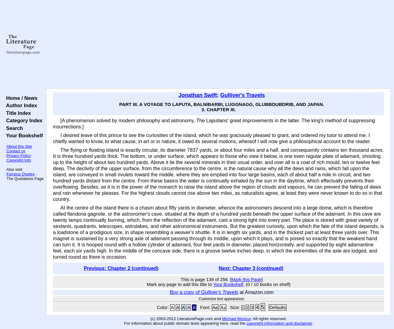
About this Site (19, 146)
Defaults (277, 307)
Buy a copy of (204, 292)
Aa (215, 307)
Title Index (17, 113)
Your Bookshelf (23, 135)
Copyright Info (18, 160)
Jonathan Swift (198, 95)
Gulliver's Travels (242, 95)
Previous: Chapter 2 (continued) (121, 268)
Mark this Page (246, 279)
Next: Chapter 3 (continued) (251, 268)
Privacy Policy (18, 155)
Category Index (22, 120)
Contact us (15, 151)
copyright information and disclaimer (279, 323)
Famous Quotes (20, 174)
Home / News (20, 98)
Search (13, 128)
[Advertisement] (219, 45)
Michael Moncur (236, 318)
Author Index (20, 105)
